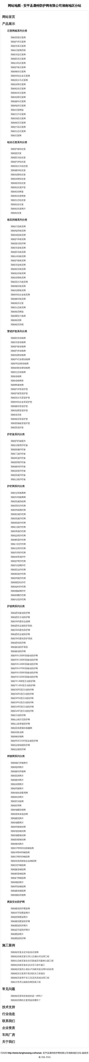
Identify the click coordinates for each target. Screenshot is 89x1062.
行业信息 (8, 1014)
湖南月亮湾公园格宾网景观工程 (26, 982)
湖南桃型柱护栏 (18, 582)
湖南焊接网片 (17, 788)
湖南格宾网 (16, 320)
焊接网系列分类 (13, 756)
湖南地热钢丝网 (18, 831)
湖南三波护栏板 (18, 454)
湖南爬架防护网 (18, 938)
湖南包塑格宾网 (18, 290)
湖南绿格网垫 (17, 380)
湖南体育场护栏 (18, 557)
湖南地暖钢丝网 (18, 835)
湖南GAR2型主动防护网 (22, 707)
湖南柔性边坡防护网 (20, 634)
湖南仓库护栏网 (18, 548)
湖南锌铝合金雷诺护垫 (21, 402)
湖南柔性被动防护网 (20, 613)
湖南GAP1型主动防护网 (22, 711)
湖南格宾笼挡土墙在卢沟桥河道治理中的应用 (32, 969)
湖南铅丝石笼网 (18, 88)
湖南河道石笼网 (18, 46)
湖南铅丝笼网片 (18, 208)
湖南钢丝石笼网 (18, 71)
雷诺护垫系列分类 (14, 331)
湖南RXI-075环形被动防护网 (24, 668)
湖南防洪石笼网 (18, 59)
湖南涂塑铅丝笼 (18, 179)
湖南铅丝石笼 (17, 204)
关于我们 (8, 1042)
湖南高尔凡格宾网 (19, 282)
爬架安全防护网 (13, 901)
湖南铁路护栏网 (18, 522)
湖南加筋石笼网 (18, 118)
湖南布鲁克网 (17, 732)
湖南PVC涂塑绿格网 (20, 359)
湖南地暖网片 (17, 822)
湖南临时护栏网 (18, 586)
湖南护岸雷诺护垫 (19, 389)
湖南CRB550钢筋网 (20, 856)
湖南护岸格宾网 (18, 239)
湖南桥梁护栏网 (18, 540)
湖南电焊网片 (17, 767)
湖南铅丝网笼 (17, 191)
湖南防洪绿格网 (18, 338)
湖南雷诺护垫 (17, 427)
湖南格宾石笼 (17, 303)
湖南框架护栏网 (18, 574)
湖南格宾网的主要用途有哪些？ (26, 1000)
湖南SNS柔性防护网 (20, 630)
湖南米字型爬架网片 (20, 913)
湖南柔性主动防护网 (20, 617)
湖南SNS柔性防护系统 (21, 638)
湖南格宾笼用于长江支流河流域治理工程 (30, 978)
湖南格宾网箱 (17, 311)
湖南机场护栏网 (18, 514)
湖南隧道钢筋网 (18, 869)
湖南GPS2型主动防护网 (22, 698)
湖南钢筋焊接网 (18, 895)
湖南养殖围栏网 (18, 510)
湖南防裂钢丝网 (18, 839)
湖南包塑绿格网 (18, 355)
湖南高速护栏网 (18, 518)
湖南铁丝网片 (17, 797)
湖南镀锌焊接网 (18, 771)
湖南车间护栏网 (18, 552)
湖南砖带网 (16, 805)
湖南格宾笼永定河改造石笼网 (25, 952)
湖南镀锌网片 (17, 780)
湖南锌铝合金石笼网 (20, 76)
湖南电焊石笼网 (18, 105)
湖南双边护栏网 (18, 569)
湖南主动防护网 (18, 715)
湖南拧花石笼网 (18, 127)
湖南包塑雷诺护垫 (19, 410)
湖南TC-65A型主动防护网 (23, 685)
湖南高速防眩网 (18, 501)
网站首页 (8, 17)
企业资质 (8, 1028)
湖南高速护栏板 (18, 475)
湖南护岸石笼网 (18, 41)
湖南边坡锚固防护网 (20, 745)
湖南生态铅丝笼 (18, 200)
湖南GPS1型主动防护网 (22, 702)
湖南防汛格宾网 (18, 252)
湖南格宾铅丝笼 (18, 183)
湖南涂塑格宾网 (18, 277)
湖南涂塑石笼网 (18, 84)
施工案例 (8, 945)
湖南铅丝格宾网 (18, 273)
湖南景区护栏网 (18, 505)
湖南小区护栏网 (18, 544)
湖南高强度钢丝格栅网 (21, 728)
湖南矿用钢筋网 (18, 878)
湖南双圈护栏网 (18, 595)
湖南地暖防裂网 (18, 810)
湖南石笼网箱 (17, 110)
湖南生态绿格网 (18, 372)
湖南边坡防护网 (18, 749)
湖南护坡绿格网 (18, 346)
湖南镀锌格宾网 (18, 299)
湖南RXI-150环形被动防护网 (24, 660)
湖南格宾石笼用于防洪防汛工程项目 (28, 973)
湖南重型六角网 (18, 316)
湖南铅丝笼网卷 (18, 196)
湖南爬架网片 (17, 934)
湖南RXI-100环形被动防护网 (24, 664)
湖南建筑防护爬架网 (20, 908)
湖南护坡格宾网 (18, 260)
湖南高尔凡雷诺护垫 (20, 397)
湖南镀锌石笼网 (18, 101)
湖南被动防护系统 (19, 647)
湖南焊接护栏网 (18, 578)
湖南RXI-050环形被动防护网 (24, 672)
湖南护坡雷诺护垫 (19, 393)
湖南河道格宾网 (18, 248)
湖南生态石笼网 (18, 131)
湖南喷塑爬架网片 (19, 917)
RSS (48, 1057)
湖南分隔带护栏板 (19, 445)
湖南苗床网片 (17, 775)
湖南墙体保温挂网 (19, 814)
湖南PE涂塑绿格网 (20, 363)
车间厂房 (8, 1035)
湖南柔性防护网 (18, 643)
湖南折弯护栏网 (18, 561)
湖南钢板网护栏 (18, 591)
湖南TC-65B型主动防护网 (23, 681)
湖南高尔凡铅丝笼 (19, 166)
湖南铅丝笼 (16, 213)
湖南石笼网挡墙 (18, 50)
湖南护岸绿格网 (18, 351)
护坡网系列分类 (13, 606)
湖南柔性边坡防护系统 (21, 626)
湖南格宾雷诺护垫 (19, 419)
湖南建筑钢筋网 (18, 891)
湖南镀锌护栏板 (18, 466)
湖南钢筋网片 (17, 882)
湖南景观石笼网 (18, 37)
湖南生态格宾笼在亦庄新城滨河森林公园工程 (32, 961)
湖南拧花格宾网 (18, 226)
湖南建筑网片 (17, 818)
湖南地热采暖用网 (19, 792)
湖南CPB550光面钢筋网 (22, 848)
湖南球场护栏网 (18, 531)
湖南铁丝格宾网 (18, 269)
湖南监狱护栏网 (18, 535)
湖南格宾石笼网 (18, 122)
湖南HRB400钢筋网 (20, 852)
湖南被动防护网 (18, 651)
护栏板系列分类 (13, 434)
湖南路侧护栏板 (18, 449)
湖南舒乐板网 (17, 801)
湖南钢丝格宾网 (18, 286)
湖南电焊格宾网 (18, 230)
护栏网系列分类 (13, 486)
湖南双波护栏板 (18, 458)
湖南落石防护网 (18, 243)
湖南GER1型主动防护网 (22, 694)
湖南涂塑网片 (17, 784)
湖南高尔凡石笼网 (19, 80)
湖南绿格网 (16, 376)
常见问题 (8, 989)
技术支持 (8, 1007)
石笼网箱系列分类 (14, 30)
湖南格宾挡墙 (17, 324)
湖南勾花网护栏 (18, 565)
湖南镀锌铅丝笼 (18, 170)
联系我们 (8, 1021)
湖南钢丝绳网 (17, 736)
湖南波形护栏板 (18, 471)
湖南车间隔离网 (18, 497)
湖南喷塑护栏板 (18, 462)
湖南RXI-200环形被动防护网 (24, 655)
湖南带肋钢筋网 (18, 886)
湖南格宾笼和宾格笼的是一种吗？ (27, 996)
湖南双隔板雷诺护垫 (20, 423)
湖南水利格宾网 (18, 256)
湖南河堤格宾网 (18, 265)
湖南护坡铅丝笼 (18, 149)
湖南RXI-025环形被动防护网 (24, 677)
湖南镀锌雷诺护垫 (19, 406)
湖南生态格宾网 (18, 307)
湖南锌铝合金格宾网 (20, 294)
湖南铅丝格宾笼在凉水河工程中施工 (28, 965)
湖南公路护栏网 (18, 527)
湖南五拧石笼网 (18, 114)
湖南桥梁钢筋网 (18, 873)
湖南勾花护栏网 (18, 599)
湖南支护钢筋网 (18, 865)
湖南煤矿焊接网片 (19, 763)
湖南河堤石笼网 (18, 54)
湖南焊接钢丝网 (18, 827)
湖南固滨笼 (16, 153)
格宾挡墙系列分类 (14, 219)
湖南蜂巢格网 (17, 385)
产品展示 (8, 24)
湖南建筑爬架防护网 (20, 921)
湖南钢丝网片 (17, 844)
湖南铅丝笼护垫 (18, 187)
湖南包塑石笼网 (18, 97)
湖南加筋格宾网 (18, 235)
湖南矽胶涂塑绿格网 (20, 368)
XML (43, 1057)
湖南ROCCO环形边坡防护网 (24, 741)
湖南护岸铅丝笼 (18, 162)
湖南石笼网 (16, 135)
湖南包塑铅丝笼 (18, 174)
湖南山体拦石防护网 (20, 719)
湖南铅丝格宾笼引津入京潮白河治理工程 (30, 956)
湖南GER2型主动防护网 (22, 689)
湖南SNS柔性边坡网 (20, 621)
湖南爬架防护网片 (19, 925)
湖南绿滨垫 (16, 415)
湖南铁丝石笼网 (18, 93)
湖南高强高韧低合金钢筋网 (23, 861)
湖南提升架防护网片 (20, 930)
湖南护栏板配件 (18, 441)
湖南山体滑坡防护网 (20, 724)
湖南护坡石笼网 (18, 67)
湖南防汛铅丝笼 (18, 157)
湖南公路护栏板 (18, 479)
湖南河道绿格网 (18, 342)
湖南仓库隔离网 (18, 493)
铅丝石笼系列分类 (14, 142)
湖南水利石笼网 (18, 63)
